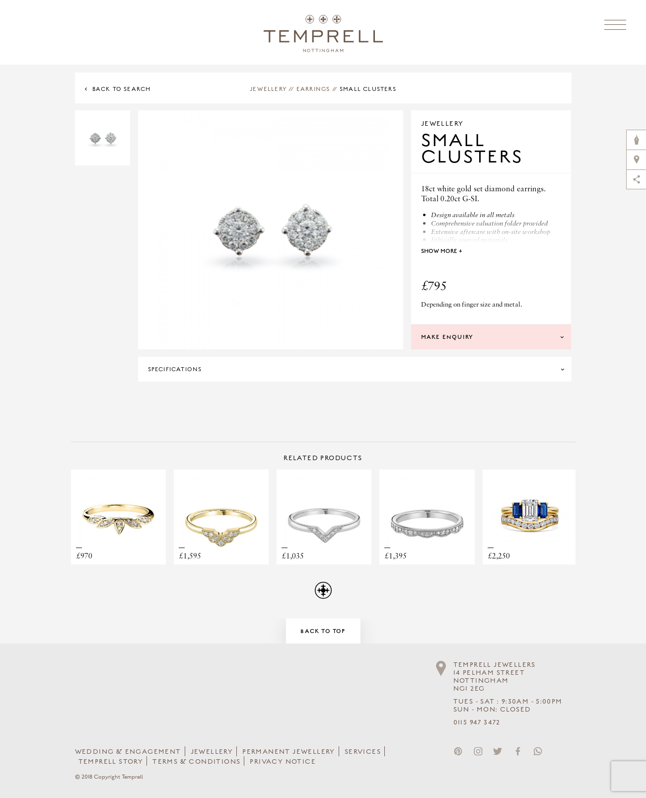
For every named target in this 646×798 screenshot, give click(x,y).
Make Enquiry (447, 337)
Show (441, 251)
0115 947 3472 (477, 722)
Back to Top (322, 631)
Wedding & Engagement (128, 751)
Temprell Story (111, 761)
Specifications (175, 369)
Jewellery (268, 89)
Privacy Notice (283, 761)
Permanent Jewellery (288, 751)
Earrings (313, 89)
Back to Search (121, 88)
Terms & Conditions (196, 761)
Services (363, 751)
